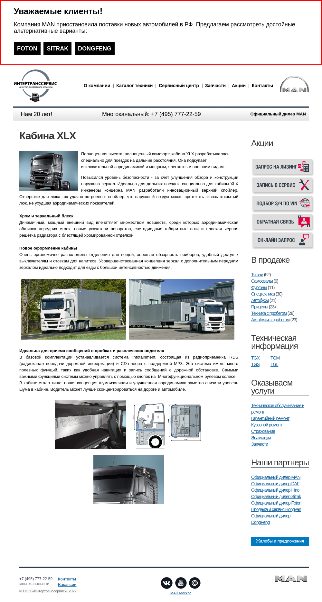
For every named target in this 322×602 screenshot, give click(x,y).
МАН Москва (180, 593)
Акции (239, 85)
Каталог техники (134, 85)
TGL (274, 364)
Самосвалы (262, 281)
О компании (97, 85)
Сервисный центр (179, 85)
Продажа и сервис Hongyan (276, 509)
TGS (255, 364)
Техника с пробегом (269, 313)
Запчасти (215, 85)
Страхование (263, 431)
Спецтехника (263, 293)
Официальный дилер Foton (276, 503)
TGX (255, 357)
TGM (274, 357)
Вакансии (67, 584)
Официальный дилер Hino (275, 490)
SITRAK (57, 48)
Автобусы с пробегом (270, 319)
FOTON (27, 48)
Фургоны (259, 287)
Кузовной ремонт (266, 424)
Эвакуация (260, 437)
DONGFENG (94, 48)
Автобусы (260, 300)
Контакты (262, 85)
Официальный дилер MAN (275, 477)
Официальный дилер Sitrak (276, 496)
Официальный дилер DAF (275, 483)
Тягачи (257, 274)
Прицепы (259, 306)
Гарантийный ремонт (270, 418)
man (46, 85)
